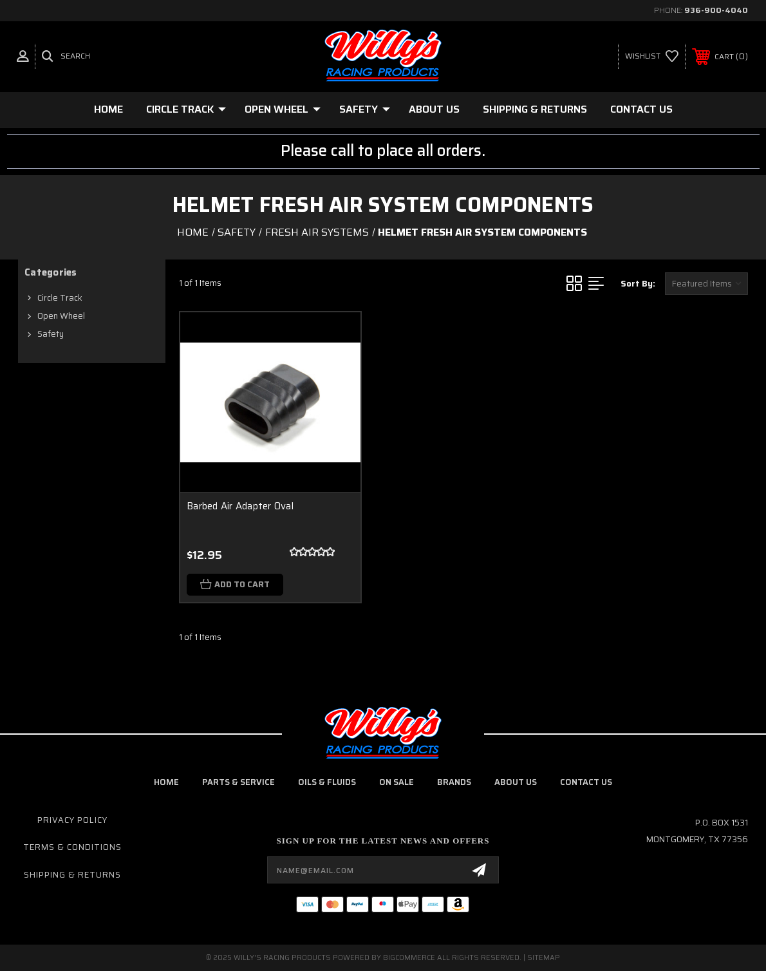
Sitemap (543, 957)
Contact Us (641, 109)
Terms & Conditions (72, 847)
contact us (586, 782)
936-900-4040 (716, 10)
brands (454, 782)
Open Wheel (283, 109)
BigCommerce (409, 957)
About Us (434, 109)
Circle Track (186, 109)
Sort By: (638, 283)
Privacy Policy (72, 820)
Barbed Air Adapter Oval (240, 506)
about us (515, 782)
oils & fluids (327, 782)
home (166, 782)
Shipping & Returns (535, 109)
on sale (396, 782)
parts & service (238, 782)
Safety (364, 109)
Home (108, 109)
